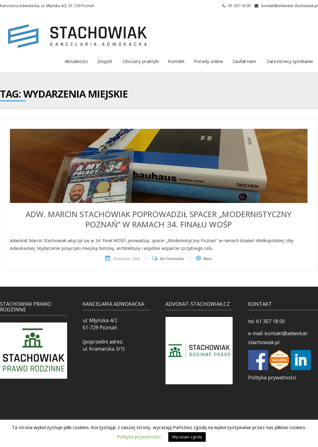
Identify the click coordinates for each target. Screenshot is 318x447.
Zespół (104, 61)
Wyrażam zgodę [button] (187, 437)
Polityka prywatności (272, 377)
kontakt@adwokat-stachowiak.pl (289, 5)
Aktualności (76, 61)
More (207, 258)
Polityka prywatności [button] (139, 436)
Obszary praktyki (140, 61)
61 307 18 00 (270, 321)
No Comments (172, 258)
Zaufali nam (244, 61)
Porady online (208, 61)
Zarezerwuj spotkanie (289, 61)
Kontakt (176, 61)
